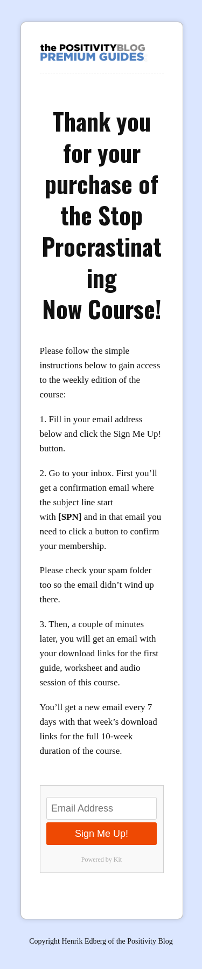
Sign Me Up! (101, 833)
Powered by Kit (101, 859)
